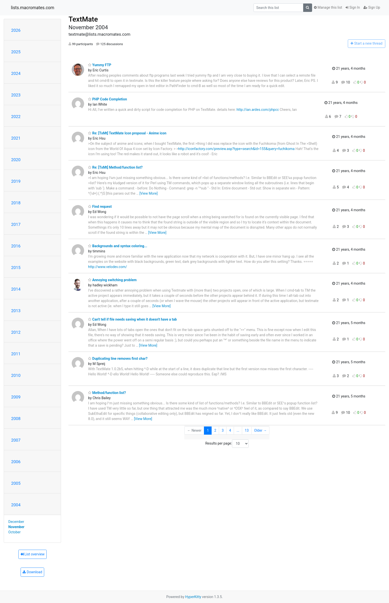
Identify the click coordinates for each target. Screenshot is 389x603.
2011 (16, 353)
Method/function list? (107, 393)
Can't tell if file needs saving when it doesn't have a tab (132, 319)
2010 (16, 375)
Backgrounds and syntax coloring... (117, 246)
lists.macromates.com (32, 7)
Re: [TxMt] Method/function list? (115, 167)
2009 (16, 396)
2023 (16, 94)
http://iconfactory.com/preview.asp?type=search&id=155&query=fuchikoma (236, 149)
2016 (16, 245)
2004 (16, 504)
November (16, 527)
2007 (16, 440)
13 (247, 430)
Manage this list (328, 7)
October (14, 532)
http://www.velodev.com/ (107, 267)
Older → (260, 430)
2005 (16, 483)
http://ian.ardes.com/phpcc (258, 110)
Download (32, 572)
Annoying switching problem (112, 280)
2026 (16, 30)
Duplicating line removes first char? (117, 359)
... (237, 430)
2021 (16, 138)
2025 (16, 51)
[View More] (148, 193)
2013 (16, 310)
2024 (16, 73)
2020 (16, 159)
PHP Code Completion (107, 99)
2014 (16, 289)
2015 (16, 267)
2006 (16, 461)
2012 (16, 332)
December (16, 522)
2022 (16, 116)
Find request (100, 207)
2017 (16, 224)
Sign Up (371, 7)
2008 (16, 418)
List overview (32, 554)
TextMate (83, 19)
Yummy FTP (99, 65)
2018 (16, 202)
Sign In (353, 7)
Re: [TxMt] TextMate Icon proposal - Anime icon (127, 133)
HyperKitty (193, 597)
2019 (16, 181)
